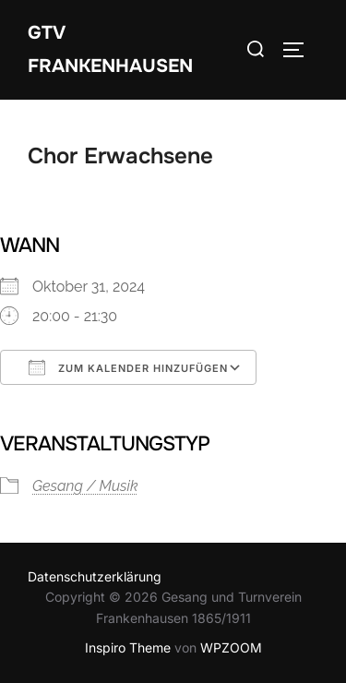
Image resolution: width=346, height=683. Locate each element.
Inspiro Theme (128, 647)
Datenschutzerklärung (94, 576)
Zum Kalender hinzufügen (128, 367)
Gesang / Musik (85, 486)
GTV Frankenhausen (110, 49)
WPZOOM (231, 647)
